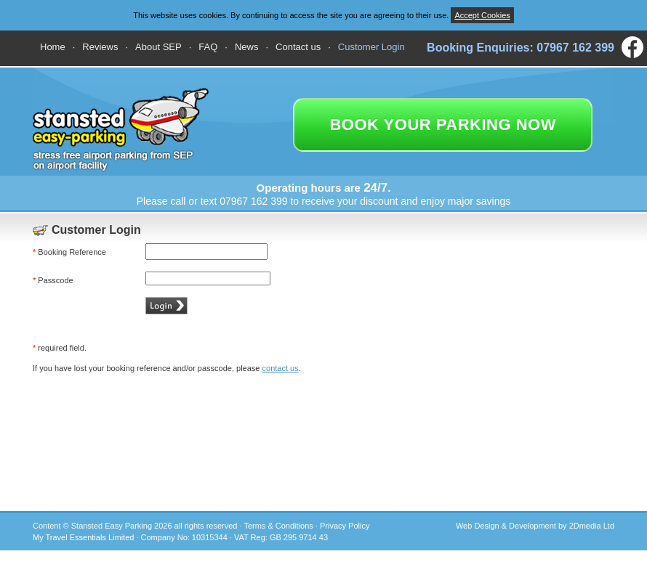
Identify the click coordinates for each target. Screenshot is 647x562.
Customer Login (371, 46)
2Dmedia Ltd (591, 525)
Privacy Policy (344, 525)
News (247, 46)
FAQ (207, 46)
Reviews (100, 46)
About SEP (158, 46)
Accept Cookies (482, 15)
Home (52, 46)
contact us (280, 368)
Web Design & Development (506, 525)
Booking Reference (69, 252)
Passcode (53, 280)
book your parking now (442, 124)
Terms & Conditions (278, 525)
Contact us (298, 46)
